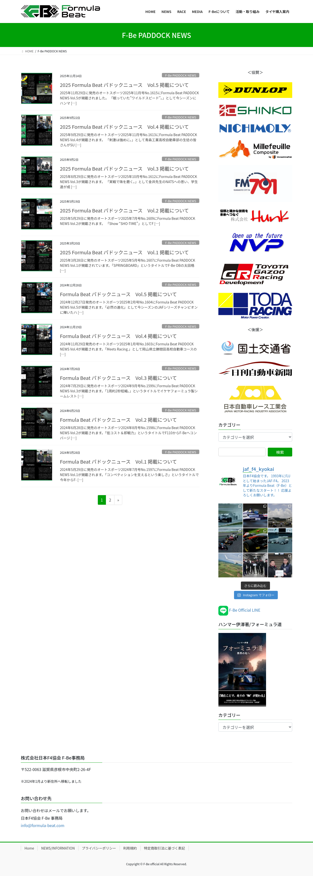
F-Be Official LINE (239, 610)
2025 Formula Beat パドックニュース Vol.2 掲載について (124, 210)
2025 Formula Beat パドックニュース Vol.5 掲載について (124, 84)
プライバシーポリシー (99, 848)
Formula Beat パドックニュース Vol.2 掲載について (118, 419)
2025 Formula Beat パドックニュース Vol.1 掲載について (124, 252)
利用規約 (130, 848)
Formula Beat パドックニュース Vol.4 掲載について (118, 335)
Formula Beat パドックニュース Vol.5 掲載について (118, 294)
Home (29, 848)
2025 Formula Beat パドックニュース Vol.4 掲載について (124, 126)
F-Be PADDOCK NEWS (180, 75)
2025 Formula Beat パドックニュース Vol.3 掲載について (124, 168)
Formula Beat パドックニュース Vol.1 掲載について (118, 461)
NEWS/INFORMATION (58, 848)
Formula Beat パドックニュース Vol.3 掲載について (118, 377)
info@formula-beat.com (42, 825)
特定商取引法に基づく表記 (164, 848)
